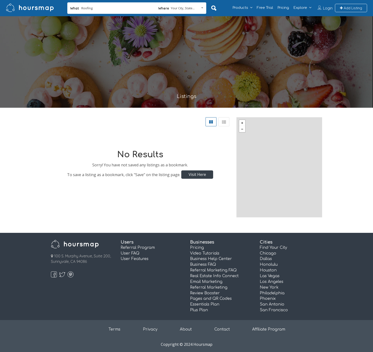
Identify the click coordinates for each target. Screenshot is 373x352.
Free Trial (265, 8)
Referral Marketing (208, 287)
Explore (300, 8)
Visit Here (197, 174)
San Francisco (274, 310)
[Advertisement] (186, 58)
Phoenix (268, 298)
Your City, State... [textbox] (183, 8)
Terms (114, 329)
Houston (268, 270)
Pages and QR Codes (211, 298)
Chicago (268, 253)
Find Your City (273, 247)
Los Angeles (271, 282)
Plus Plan (199, 310)
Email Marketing (206, 282)
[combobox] (180, 8)
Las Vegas (270, 276)
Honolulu (269, 264)
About (186, 329)
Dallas (266, 259)
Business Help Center (211, 259)
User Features (134, 259)
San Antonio (272, 304)
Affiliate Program (268, 329)
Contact (222, 329)
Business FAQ (203, 264)
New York (269, 287)
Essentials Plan (204, 304)
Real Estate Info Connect (214, 276)
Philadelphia (272, 293)
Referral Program (138, 247)
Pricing (283, 8)
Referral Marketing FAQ (213, 270)
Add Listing (351, 8)
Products (240, 8)
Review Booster (205, 293)
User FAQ (130, 253)
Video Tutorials (204, 253)
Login (328, 8)
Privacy (150, 329)
